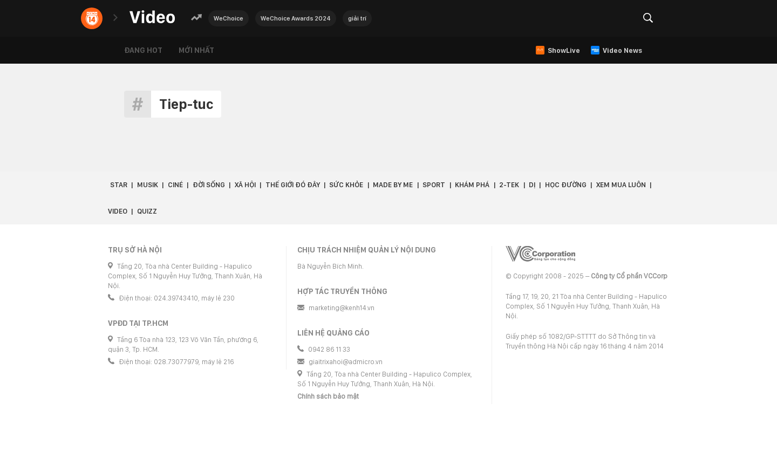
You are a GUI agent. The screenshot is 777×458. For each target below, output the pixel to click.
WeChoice (228, 18)
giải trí (357, 18)
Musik (147, 185)
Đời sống (209, 185)
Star (118, 185)
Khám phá (472, 185)
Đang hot (143, 50)
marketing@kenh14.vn (341, 308)
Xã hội (245, 185)
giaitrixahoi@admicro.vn (346, 362)
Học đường (566, 185)
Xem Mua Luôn (621, 185)
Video (117, 211)
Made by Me (393, 185)
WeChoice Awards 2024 (296, 18)
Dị (532, 185)
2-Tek (509, 185)
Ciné (175, 185)
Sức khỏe (346, 185)
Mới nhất (196, 50)
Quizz (147, 211)
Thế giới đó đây (292, 185)
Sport (433, 185)
